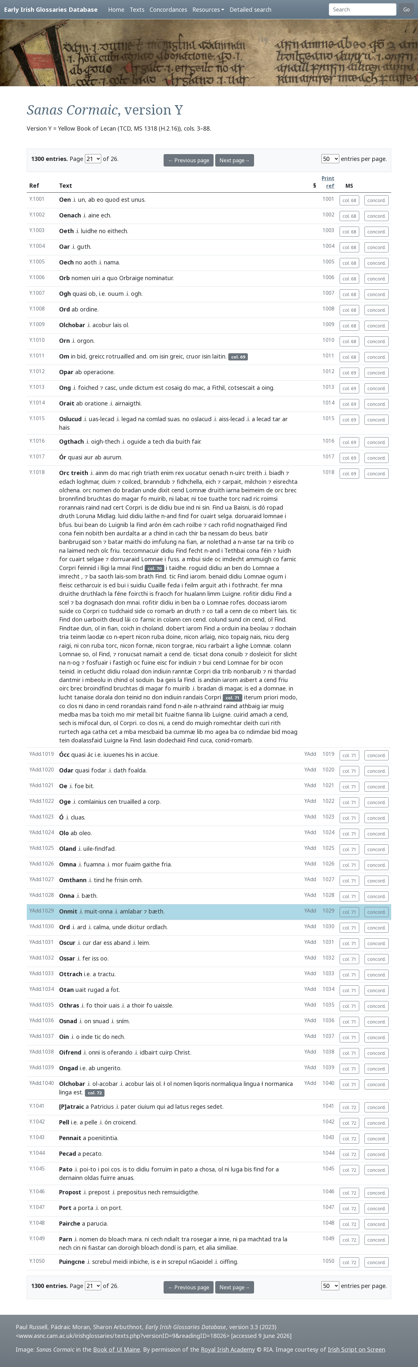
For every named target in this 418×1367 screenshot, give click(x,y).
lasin (150, 740)
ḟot (115, 989)
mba (130, 732)
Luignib (118, 525)
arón (155, 525)
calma (101, 927)
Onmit (68, 911)
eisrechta (285, 481)
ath (222, 585)
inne (224, 1239)
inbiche (138, 1261)
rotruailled (120, 356)
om (153, 356)
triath (151, 473)
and (141, 356)
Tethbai (234, 550)
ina (245, 628)
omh (135, 880)
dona (216, 654)
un (81, 199)
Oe (63, 786)
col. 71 (349, 755)
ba (203, 533)
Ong (65, 387)
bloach (117, 1239)
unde (126, 387)
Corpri (133, 507)
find (183, 516)
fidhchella (189, 481)
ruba (158, 637)
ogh (136, 293)
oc (218, 559)
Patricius (102, 1106)
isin (164, 356)
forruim (161, 1169)
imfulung (164, 542)
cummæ (184, 732)
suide (66, 611)
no (102, 231)
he (109, 880)
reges (197, 1106)
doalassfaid (86, 740)
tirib (280, 542)
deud (116, 619)
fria (166, 864)
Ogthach (71, 441)
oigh (97, 441)
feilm (191, 585)
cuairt (208, 516)
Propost (70, 1192)
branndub (157, 481)
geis (170, 680)
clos (72, 706)
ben (110, 533)
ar (285, 419)
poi (84, 1169)
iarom (198, 576)
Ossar (67, 958)
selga (225, 516)
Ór (62, 457)
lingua (252, 1084)
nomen (81, 278)
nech (93, 550)
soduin (145, 680)
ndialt (172, 1239)
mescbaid (150, 732)
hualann (195, 593)
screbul (101, 1261)
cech (157, 1239)
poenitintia (102, 1138)
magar (130, 498)
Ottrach (70, 974)
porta (85, 1208)
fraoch (164, 593)
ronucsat (130, 654)
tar (276, 419)
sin (205, 507)
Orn (64, 340)
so (86, 654)
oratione (96, 403)
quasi (79, 293)
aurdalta (128, 533)
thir (193, 533)
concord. (376, 200)
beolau (259, 628)
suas (174, 419)
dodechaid (171, 740)
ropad (275, 507)
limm (213, 593)
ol (125, 325)
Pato (65, 1169)
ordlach (157, 927)
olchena (69, 490)
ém (167, 525)
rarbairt (218, 645)
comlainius (92, 801)
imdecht (233, 559)
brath (145, 576)
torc (234, 498)
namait (152, 654)
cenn (236, 611)
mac (198, 387)
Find (217, 507)
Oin (64, 1037)
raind (93, 507)
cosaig (173, 387)
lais (117, 325)
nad (247, 498)
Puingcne (72, 1261)
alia (210, 1247)
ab (91, 199)
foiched (88, 387)
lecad (107, 419)
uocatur (195, 473)
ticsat (200, 654)
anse (249, 542)
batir (261, 533)
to (93, 1169)
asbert (248, 680)
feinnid (86, 568)
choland (152, 628)
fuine (148, 662)
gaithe (151, 864)
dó (261, 507)
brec (291, 490)
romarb (165, 611)
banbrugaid (74, 542)
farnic (288, 559)
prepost (99, 1192)
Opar (66, 372)
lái (128, 619)
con (85, 645)
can (112, 1247)
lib (207, 714)
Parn (65, 1239)
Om (64, 356)
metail (145, 714)
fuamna (94, 864)
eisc (162, 662)
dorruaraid (124, 559)
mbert (268, 611)
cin (246, 619)
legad (129, 419)
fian (191, 542)
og (76, 662)
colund (218, 619)
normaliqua (226, 1084)
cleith (251, 723)
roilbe (194, 525)
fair (196, 441)
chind (160, 533)
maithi (133, 542)
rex (179, 473)
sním (122, 1021)
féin (266, 550)
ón (107, 1122)
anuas (125, 1178)
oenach (218, 473)
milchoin (255, 481)
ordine (88, 309)
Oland (67, 848)
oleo (85, 833)
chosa (207, 1169)
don (120, 602)
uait (80, 989)
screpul (177, 1261)
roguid (198, 568)
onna (106, 911)
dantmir (70, 680)
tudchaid (121, 611)
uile (88, 848)
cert (118, 507)
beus (245, 533)
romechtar (228, 723)
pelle (91, 1122)
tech (158, 441)
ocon (276, 662)
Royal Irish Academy (228, 1349)
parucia (97, 1223)
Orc (64, 473)
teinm (78, 637)
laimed (76, 550)
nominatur (158, 278)
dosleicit (260, 654)
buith (183, 441)
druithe (69, 593)
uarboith (95, 619)
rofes (237, 602)
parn (189, 1247)
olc (104, 550)
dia (170, 441)
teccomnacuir (141, 550)
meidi (120, 1261)
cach (179, 525)
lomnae (273, 516)
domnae (275, 688)
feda (173, 585)
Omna (67, 864)
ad (170, 1106)
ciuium (146, 1106)
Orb (64, 278)
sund (234, 619)
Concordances (168, 9)
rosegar (201, 1239)
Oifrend (70, 1052)
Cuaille (157, 585)
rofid (228, 525)
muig (277, 706)
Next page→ (234, 160)
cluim (109, 481)
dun (86, 628)
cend (177, 490)
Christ (182, 1052)
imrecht (69, 576)
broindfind (98, 688)
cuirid (240, 714)
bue (179, 507)
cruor (193, 356)
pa (242, 1239)
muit (91, 911)
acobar (108, 1084)
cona (65, 533)
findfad (105, 848)
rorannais (71, 507)
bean (91, 525)
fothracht (245, 585)
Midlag (106, 516)
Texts (137, 9)
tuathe (218, 498)
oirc (64, 688)
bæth (89, 895)
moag (289, 732)
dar (97, 942)
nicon (143, 637)
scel (64, 602)
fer (265, 585)
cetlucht (94, 671)
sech (65, 723)
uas (93, 419)
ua (228, 507)
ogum (275, 576)
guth (83, 246)
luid (123, 516)
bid (81, 356)
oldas (91, 1178)
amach (258, 714)
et (201, 1247)
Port (65, 1208)
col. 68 (349, 200)
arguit (208, 585)
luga (237, 1169)
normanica (279, 1084)
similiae (226, 1247)
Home (116, 9)
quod (112, 199)
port (115, 1208)
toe (202, 498)
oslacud (201, 419)
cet (113, 732)
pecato (92, 1153)
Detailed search (250, 9)
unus (137, 199)
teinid (66, 671)
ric (256, 498)
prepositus (131, 1192)
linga (65, 1092)
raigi (65, 645)
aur (88, 457)
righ (137, 473)
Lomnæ (196, 490)
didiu (165, 507)
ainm (101, 473)
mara (135, 1239)
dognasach (98, 602)
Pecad (67, 1153)
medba (68, 714)
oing (267, 387)
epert (126, 637)
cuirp (166, 1052)
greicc (96, 356)
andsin (212, 680)
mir (130, 714)
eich (210, 481)
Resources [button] (206, 9)
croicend (124, 1122)
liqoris (202, 1084)
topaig (240, 637)
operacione (99, 372)
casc (110, 387)
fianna (194, 714)
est (125, 199)
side (207, 559)
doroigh (128, 1247)
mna (276, 585)
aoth (90, 262)
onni (94, 1052)
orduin (230, 628)
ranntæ (182, 671)
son (97, 542)
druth (66, 516)
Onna (66, 895)
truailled (130, 801)
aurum (112, 457)
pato (186, 1169)
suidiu (138, 585)
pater (128, 1106)
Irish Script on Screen (356, 1349)
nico (223, 637)
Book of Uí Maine (116, 1349)
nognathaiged (255, 525)
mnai (123, 568)
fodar (98, 770)
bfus (65, 525)
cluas (77, 817)
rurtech (69, 732)
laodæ (96, 637)
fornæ (144, 645)
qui (161, 1106)
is (147, 507)
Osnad (68, 1021)
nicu (269, 637)
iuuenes (114, 754)
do (187, 387)
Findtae (69, 628)
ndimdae (258, 732)
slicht (290, 654)
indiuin (187, 662)
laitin (218, 356)
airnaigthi (127, 403)
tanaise (84, 697)
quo (112, 278)
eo (100, 199)
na (141, 419)
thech (112, 441)
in (73, 356)
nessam (218, 533)
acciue (149, 754)
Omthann (73, 880)
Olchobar (72, 325)
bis (248, 1169)
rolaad (130, 671)
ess (108, 942)
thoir (100, 1005)
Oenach (70, 215)
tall (219, 611)
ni (171, 498)
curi (264, 723)
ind (190, 507)
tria (64, 637)
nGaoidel (201, 1261)
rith (276, 723)
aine (93, 215)
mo (120, 714)
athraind (210, 706)
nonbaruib (247, 671)
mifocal (88, 723)
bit (159, 714)
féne (120, 593)
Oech (66, 262)
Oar (64, 246)
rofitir (251, 593)
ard (81, 927)
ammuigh (258, 559)
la (132, 525)
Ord (64, 309)
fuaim (133, 864)
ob (92, 293)
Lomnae (152, 559)
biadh (276, 473)
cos (115, 1169)
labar (181, 498)
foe (79, 786)
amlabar (131, 911)
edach (67, 481)
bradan (131, 490)
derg (282, 637)
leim (143, 942)
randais (193, 697)
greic (176, 356)
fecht (195, 550)
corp (154, 801)
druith (216, 490)
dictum (144, 387)
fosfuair (97, 662)
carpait (231, 481)
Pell (64, 1122)
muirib (157, 498)
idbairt (149, 1052)
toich (107, 714)
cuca (206, 740)
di (141, 688)
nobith (94, 533)
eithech (117, 231)
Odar (66, 770)
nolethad (219, 542)
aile (187, 706)
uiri (96, 278)
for (194, 516)
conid (222, 740)
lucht (65, 697)
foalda (137, 770)
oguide (136, 441)
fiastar (97, 1247)
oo (103, 958)
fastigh (122, 662)
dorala (104, 697)
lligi (105, 568)
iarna (233, 490)
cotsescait (241, 387)
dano (92, 706)
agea (222, 732)
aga (86, 732)
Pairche (69, 1223)
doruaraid (248, 516)
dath (120, 770)
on (87, 1021)
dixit (164, 490)
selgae (95, 559)
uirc (240, 473)
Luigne (231, 593)
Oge (65, 801)
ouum (116, 293)
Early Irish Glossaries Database (51, 9)
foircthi (138, 593)
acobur (101, 325)
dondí (168, 1247)
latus (182, 1106)
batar (115, 542)
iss (95, 958)
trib (227, 671)
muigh (203, 723)
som (131, 576)
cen (186, 619)
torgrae (182, 645)
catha (99, 732)
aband (122, 942)
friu (115, 550)
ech (105, 215)
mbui (194, 559)
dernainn (71, 1178)
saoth (105, 576)
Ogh (65, 293)
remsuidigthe (180, 1192)
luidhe (89, 231)
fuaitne (175, 714)
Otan (66, 989)
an (227, 568)
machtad (259, 1239)
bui (78, 525)
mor (117, 864)
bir (264, 662)
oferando (120, 1052)
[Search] (362, 9)
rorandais (133, 706)
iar (265, 706)
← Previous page (188, 160)
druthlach (93, 593)
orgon (85, 340)
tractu (106, 974)
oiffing (228, 1261)
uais (114, 1005)
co (291, 542)
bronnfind (72, 498)
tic (172, 576)
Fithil (218, 387)
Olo (64, 833)
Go (406, 9)
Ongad (68, 1068)
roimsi (269, 498)
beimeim (253, 490)
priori (271, 697)
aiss (224, 419)
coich (127, 628)
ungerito (109, 1068)
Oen (65, 199)
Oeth (66, 231)
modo (288, 697)
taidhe (177, 568)
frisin (121, 880)
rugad (96, 989)
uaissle (163, 1005)
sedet (214, 1106)
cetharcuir (87, 585)
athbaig (249, 706)
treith (79, 473)
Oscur (67, 942)
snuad (101, 1021)
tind (99, 880)
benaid (218, 576)
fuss (173, 559)
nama (111, 262)
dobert (175, 628)
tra (185, 1239)
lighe (242, 645)
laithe (152, 516)
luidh (284, 550)
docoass (258, 602)
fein (78, 533)
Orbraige (131, 278)
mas (85, 714)
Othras (69, 1005)
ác (90, 754)
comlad (156, 419)
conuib (234, 654)
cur (87, 942)
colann (172, 619)
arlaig (207, 637)
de (269, 490)
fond (169, 706)
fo (144, 498)
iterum (253, 697)
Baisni (241, 507)
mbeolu (95, 680)
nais (255, 637)
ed (112, 585)
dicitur (136, 927)
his (129, 754)
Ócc (64, 754)
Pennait (70, 1138)
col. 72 (349, 1107)
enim (167, 473)
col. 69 (349, 373)
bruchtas (99, 498)
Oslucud (70, 419)
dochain (285, 628)
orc (87, 490)
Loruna (85, 516)
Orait (66, 403)
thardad (285, 671)
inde (87, 1037)
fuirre (108, 1178)
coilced (131, 481)
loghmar (87, 481)
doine (173, 637)
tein (64, 740)
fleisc (65, 585)
